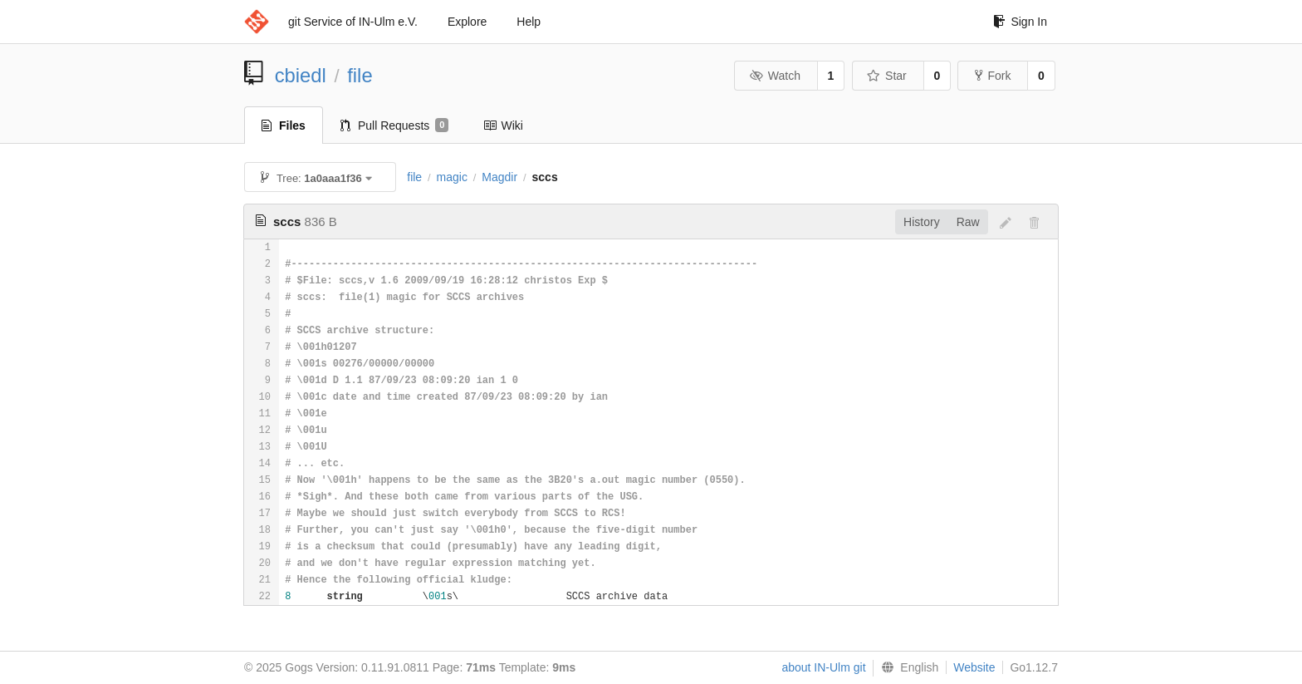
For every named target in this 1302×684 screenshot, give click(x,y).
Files (284, 125)
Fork (993, 75)
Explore (467, 21)
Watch (774, 75)
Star (887, 75)
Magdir (499, 177)
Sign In (1020, 21)
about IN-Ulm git (823, 667)
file (359, 75)
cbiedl (300, 75)
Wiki (502, 125)
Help (528, 21)
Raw (968, 222)
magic (452, 177)
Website (974, 667)
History (921, 222)
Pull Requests (394, 125)
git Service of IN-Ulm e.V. (353, 21)
